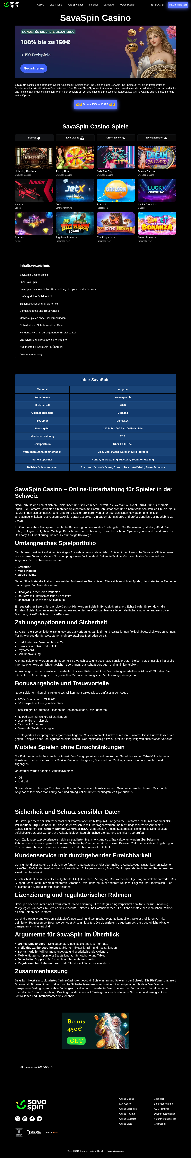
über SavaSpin (28, 282)
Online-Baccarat (127, 1119)
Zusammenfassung (31, 354)
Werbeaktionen (127, 4)
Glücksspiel (160, 1124)
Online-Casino (126, 1099)
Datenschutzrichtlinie (164, 1114)
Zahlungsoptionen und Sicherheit (39, 303)
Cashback (108, 4)
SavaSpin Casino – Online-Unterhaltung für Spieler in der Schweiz (58, 289)
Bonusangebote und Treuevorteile (39, 310)
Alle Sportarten (76, 4)
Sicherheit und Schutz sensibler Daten (42, 325)
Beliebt (34, 138)
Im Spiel (93, 4)
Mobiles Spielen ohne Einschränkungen (43, 318)
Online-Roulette (127, 1114)
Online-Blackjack (128, 1109)
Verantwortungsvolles (165, 1119)
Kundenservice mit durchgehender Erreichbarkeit (48, 332)
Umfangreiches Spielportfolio (36, 296)
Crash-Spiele (115, 138)
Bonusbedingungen (164, 1104)
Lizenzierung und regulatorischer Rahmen (44, 339)
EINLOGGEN (158, 4)
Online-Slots (125, 1124)
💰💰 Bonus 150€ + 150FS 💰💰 (95, 104)
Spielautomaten (157, 138)
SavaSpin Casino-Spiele (34, 274)
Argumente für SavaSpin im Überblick (41, 346)
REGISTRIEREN (178, 4)
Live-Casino (56, 4)
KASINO (39, 4)
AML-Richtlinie (161, 1109)
